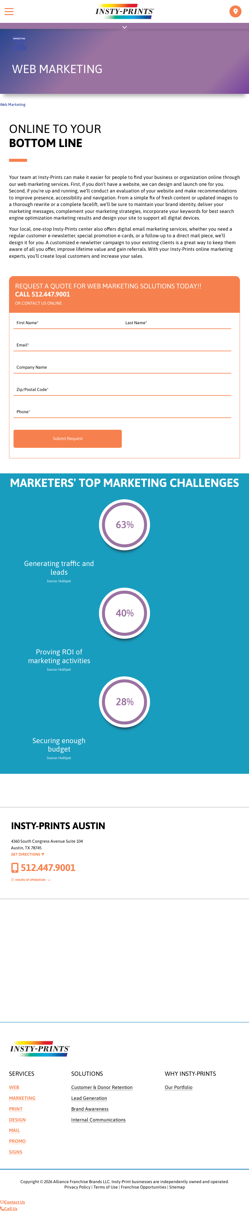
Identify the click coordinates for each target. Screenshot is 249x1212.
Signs (15, 1152)
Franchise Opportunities (143, 1187)
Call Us (8, 1208)
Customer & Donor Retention (102, 1087)
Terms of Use (106, 1187)
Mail (14, 1130)
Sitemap (177, 1187)
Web (14, 1087)
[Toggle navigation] (235, 11)
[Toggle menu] (9, 11)
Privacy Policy (77, 1187)
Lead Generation (89, 1098)
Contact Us (12, 1202)
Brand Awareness (90, 1109)
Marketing (22, 1098)
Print (16, 1109)
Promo (17, 1141)
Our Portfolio (178, 1087)
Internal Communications (98, 1119)
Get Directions (27, 854)
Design (17, 1119)
